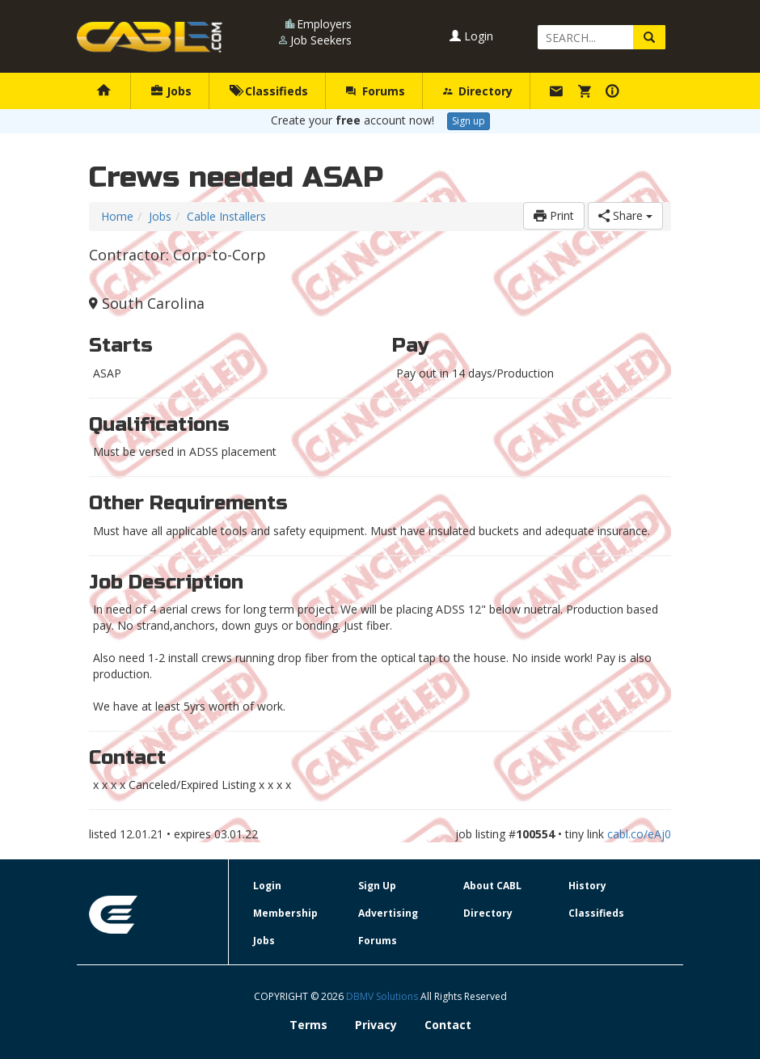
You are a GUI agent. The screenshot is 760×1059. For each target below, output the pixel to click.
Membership (285, 913)
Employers (324, 24)
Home (117, 216)
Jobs (171, 91)
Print (554, 215)
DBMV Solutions (383, 996)
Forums (375, 91)
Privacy (376, 1024)
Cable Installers (226, 216)
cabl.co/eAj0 (639, 834)
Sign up (468, 121)
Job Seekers (321, 40)
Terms (308, 1024)
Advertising (388, 913)
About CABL (492, 885)
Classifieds (269, 91)
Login (471, 36)
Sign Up (377, 885)
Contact (447, 1024)
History (587, 885)
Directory (478, 91)
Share (625, 215)
